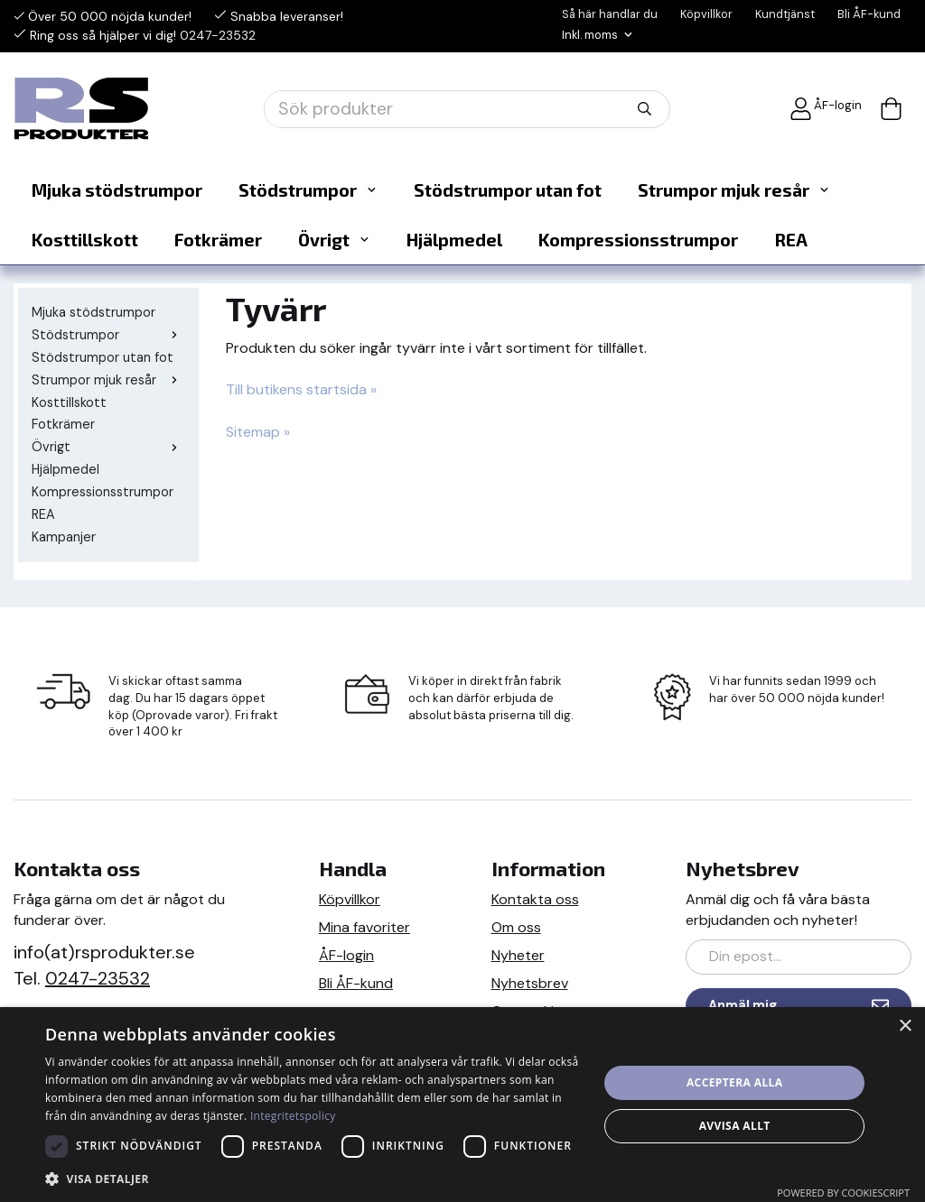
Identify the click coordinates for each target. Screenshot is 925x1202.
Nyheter (518, 953)
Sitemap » (258, 430)
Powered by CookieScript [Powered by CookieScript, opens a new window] (843, 1192)
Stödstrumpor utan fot (508, 188)
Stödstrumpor (308, 188)
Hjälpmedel (454, 237)
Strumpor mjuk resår (734, 188)
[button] (313, 1178)
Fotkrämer (218, 237)
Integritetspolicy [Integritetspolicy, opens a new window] (293, 1115)
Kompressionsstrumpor (638, 237)
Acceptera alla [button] (735, 1082)
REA (791, 237)
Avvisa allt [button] (735, 1125)
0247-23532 (218, 34)
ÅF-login (826, 107)
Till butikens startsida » (301, 387)
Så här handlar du (610, 14)
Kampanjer (64, 535)
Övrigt (334, 237)
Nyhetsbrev (529, 981)
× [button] (904, 1026)
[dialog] (462, 1104)
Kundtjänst (785, 14)
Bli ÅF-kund (869, 14)
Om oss (516, 925)
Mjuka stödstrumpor (117, 188)
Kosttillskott (85, 237)
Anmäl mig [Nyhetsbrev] (798, 1003)
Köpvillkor (706, 14)
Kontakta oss (535, 897)
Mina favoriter (364, 925)
